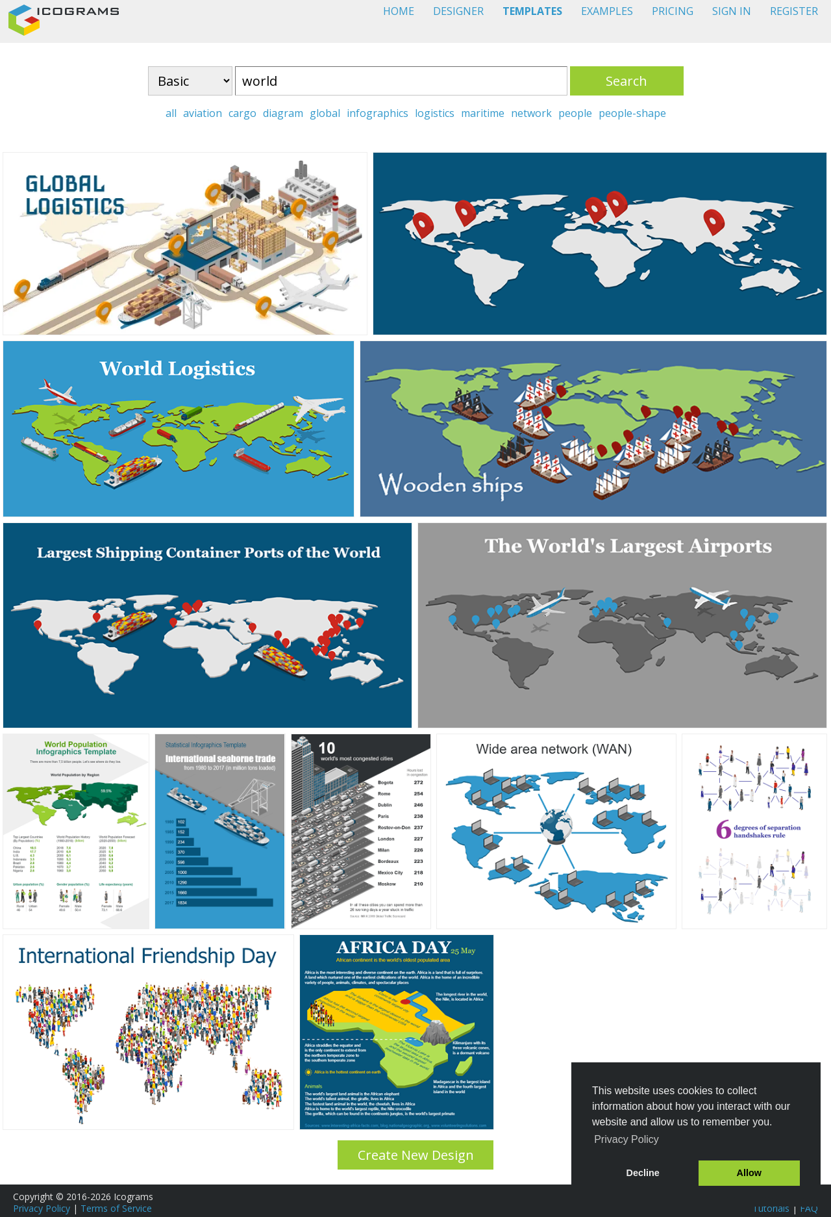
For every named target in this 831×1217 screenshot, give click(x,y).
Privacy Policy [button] (626, 1139)
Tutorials (770, 1208)
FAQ (809, 1208)
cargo (242, 113)
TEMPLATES (532, 11)
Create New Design (416, 1155)
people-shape (632, 113)
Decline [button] (643, 1173)
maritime (482, 113)
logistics (434, 113)
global (325, 113)
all (171, 113)
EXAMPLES (607, 11)
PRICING (672, 11)
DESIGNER (458, 11)
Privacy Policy (41, 1208)
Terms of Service (116, 1208)
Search (626, 81)
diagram (283, 113)
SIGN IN (731, 11)
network (531, 113)
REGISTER (794, 11)
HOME (398, 11)
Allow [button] (749, 1173)
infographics (377, 113)
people (575, 113)
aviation (202, 113)
